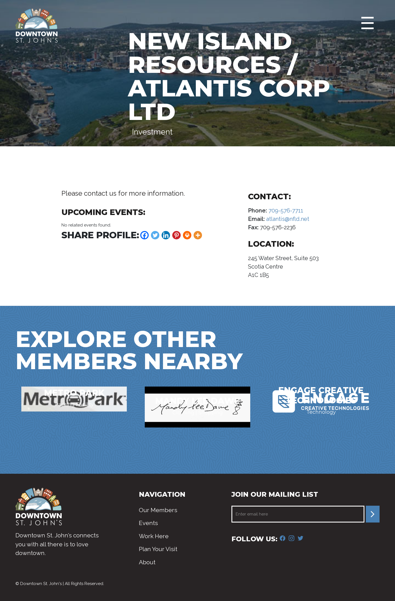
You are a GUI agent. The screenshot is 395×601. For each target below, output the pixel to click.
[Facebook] (144, 235)
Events (148, 522)
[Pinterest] (176, 235)
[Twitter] (155, 235)
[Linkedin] (166, 235)
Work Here (154, 536)
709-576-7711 (285, 210)
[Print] (187, 235)
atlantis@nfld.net (287, 219)
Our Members (158, 510)
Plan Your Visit (158, 549)
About (147, 562)
